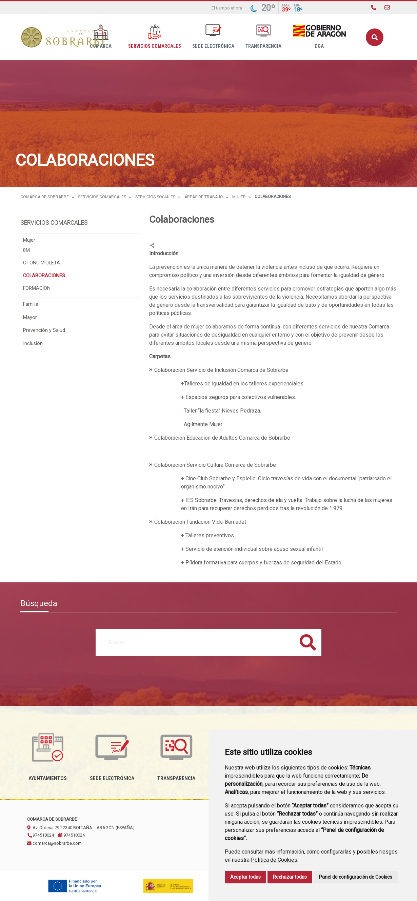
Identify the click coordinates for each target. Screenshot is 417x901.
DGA (319, 36)
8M (26, 250)
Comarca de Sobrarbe (44, 197)
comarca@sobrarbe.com (54, 843)
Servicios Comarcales (154, 36)
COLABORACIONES (44, 276)
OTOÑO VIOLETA (41, 263)
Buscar (374, 37)
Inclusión (33, 343)
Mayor (30, 317)
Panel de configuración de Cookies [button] (355, 877)
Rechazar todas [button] (290, 877)
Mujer (239, 197)
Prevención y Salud (44, 330)
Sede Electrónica (213, 36)
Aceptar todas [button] (245, 877)
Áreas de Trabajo (203, 197)
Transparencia (263, 36)
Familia (30, 304)
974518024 (40, 835)
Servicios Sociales (155, 197)
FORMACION (37, 288)
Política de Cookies (274, 860)
